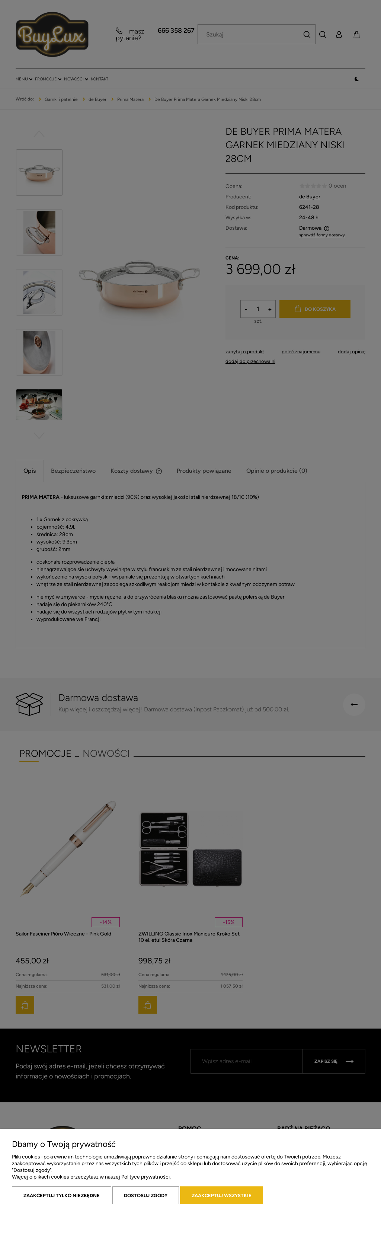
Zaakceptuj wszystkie (222, 1195)
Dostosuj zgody (145, 1195)
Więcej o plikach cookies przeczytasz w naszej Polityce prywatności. (91, 1177)
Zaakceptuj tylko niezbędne (61, 1195)
